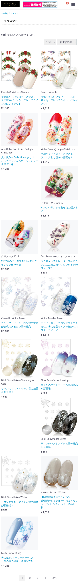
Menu (74, 3)
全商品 (4, 13)
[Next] (55, 578)
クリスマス (13, 13)
